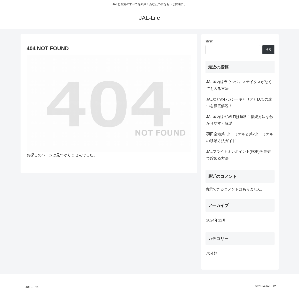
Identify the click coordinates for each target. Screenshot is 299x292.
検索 (209, 41)
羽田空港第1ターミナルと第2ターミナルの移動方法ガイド (239, 137)
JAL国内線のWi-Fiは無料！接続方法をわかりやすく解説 (239, 120)
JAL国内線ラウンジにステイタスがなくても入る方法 (239, 85)
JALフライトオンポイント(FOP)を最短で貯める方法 (238, 154)
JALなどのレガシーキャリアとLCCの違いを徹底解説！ (239, 102)
